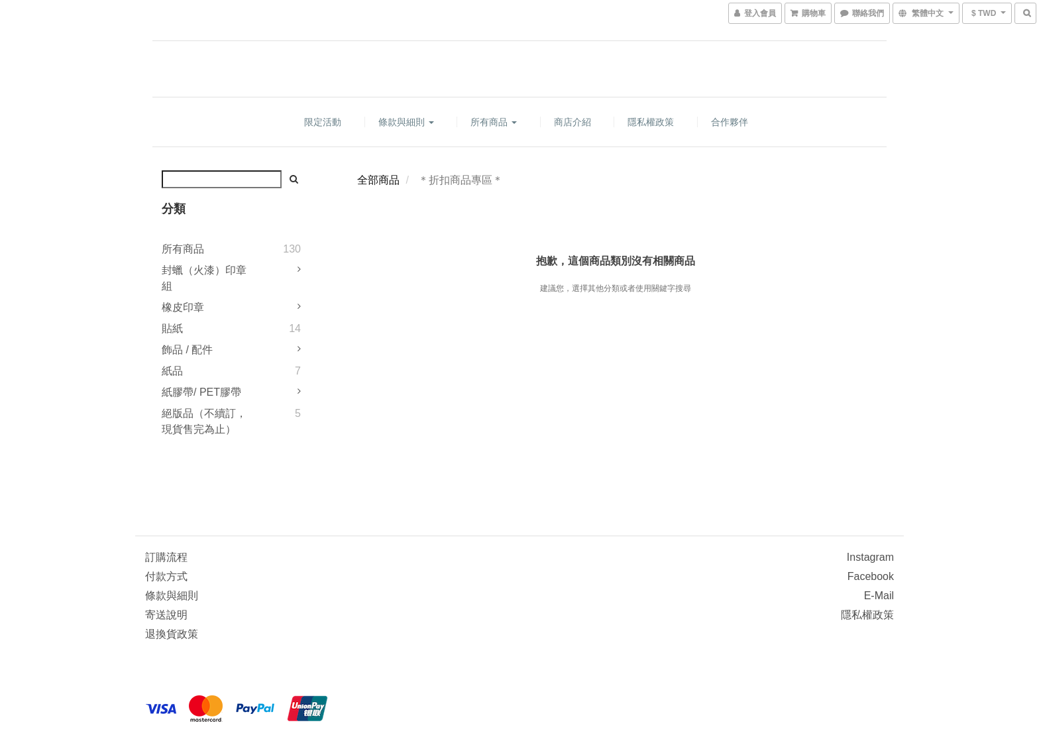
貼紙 (172, 328)
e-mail (879, 595)
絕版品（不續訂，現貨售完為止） (204, 421)
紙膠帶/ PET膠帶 (201, 392)
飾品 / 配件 (187, 349)
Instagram (870, 557)
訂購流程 (166, 557)
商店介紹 (572, 122)
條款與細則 (406, 122)
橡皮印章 (183, 307)
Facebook (871, 576)
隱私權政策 (651, 122)
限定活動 (322, 122)
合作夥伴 (729, 122)
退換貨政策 (171, 634)
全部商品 (378, 180)
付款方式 (166, 576)
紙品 (172, 371)
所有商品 (493, 122)
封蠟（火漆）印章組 (204, 278)
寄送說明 (166, 614)
